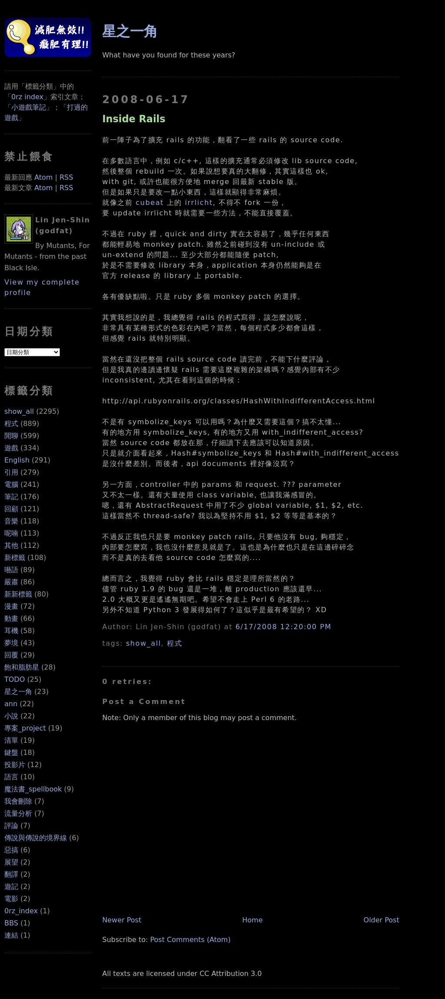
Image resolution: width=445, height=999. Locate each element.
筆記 (11, 497)
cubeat (150, 202)
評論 (11, 825)
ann (10, 704)
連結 (11, 935)
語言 (11, 777)
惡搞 (11, 850)
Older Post (381, 920)
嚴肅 (11, 582)
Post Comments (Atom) (190, 939)
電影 (11, 899)
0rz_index (21, 911)
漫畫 (11, 606)
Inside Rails (133, 118)
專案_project (25, 728)
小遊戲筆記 (28, 107)
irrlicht (199, 202)
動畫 (11, 618)
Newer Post (121, 920)
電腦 (11, 484)
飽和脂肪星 (21, 667)
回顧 (11, 509)
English (17, 460)
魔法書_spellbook (33, 789)
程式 (11, 423)
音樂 (11, 521)
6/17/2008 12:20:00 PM (284, 627)
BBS (11, 923)
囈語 (11, 570)
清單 (11, 740)
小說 (11, 716)
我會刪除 (18, 801)
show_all (19, 411)
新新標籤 (18, 594)
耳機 (11, 631)
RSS (66, 177)
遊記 (11, 886)
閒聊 (11, 436)
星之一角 (18, 691)
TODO (14, 679)
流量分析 (18, 813)
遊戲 (11, 448)
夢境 (11, 643)
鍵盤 (11, 752)
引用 (11, 472)
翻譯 (11, 874)
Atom (43, 177)
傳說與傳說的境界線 (35, 838)
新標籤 (14, 557)
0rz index (27, 97)
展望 (11, 862)
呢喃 (11, 533)
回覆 (11, 655)
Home (252, 920)
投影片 (14, 765)
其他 (11, 545)
